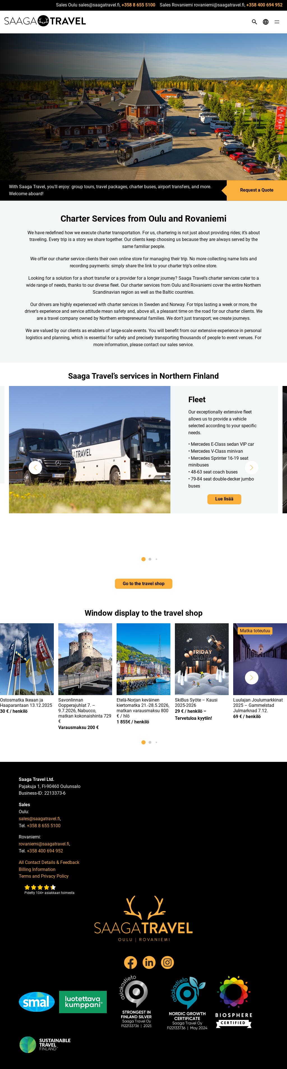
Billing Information (37, 869)
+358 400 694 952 (264, 5)
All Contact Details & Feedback (49, 862)
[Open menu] (277, 21)
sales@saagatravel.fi (39, 818)
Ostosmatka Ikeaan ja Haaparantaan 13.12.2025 (26, 702)
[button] (35, 467)
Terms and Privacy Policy (44, 876)
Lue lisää (224, 499)
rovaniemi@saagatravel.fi (44, 844)
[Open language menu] (265, 21)
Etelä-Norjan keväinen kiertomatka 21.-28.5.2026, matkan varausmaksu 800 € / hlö (143, 708)
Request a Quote (257, 190)
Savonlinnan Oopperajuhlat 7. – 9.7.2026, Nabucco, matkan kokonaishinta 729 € (84, 710)
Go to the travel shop (144, 583)
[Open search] (254, 21)
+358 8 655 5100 (138, 5)
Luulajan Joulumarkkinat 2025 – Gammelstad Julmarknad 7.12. (258, 705)
